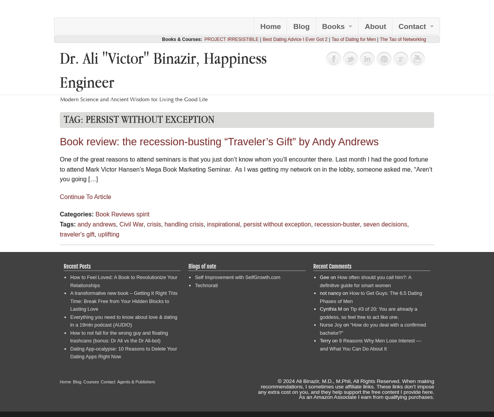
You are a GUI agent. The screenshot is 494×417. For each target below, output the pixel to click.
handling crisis (183, 224)
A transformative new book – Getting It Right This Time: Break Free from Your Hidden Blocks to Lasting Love (124, 301)
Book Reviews (114, 214)
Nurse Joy (331, 325)
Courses (91, 382)
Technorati (206, 285)
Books (333, 26)
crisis (154, 224)
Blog (301, 26)
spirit (142, 214)
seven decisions (385, 224)
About (375, 26)
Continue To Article (85, 197)
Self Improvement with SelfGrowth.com (237, 277)
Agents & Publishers (136, 382)
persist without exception (277, 224)
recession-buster (337, 224)
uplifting (108, 234)
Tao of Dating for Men (354, 39)
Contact (412, 26)
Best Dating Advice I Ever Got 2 (295, 39)
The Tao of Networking (403, 39)
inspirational (223, 224)
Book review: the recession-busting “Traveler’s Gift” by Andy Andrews (219, 142)
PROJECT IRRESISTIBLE (232, 39)
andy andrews (97, 224)
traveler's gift (77, 234)
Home (271, 26)
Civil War (131, 224)
